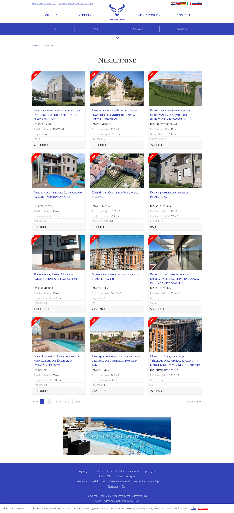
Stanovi (138, 29)
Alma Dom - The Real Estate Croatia (117, 436)
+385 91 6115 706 (84, 3)
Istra (109, 471)
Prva (35, 401)
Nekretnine (87, 15)
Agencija (50, 15)
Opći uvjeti (149, 471)
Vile (95, 29)
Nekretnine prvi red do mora (90, 481)
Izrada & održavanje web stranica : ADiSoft (117, 501)
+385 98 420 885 (66, 3)
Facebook (113, 486)
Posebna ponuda (147, 15)
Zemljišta (181, 29)
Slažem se (203, 508)
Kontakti (183, 15)
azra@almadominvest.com (44, 3)
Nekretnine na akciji (119, 481)
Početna (35, 45)
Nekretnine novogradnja (146, 481)
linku (193, 508)
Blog (124, 486)
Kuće (53, 29)
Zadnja (78, 401)
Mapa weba (133, 471)
